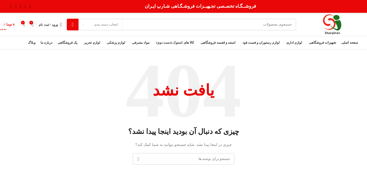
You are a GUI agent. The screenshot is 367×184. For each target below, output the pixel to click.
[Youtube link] (16, 6)
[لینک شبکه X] (25, 6)
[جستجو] (181, 24)
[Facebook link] (30, 6)
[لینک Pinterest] (11, 6)
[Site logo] (332, 24)
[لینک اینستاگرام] (20, 6)
